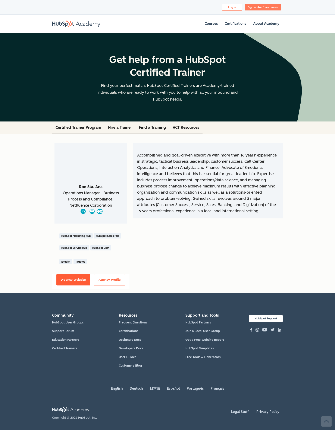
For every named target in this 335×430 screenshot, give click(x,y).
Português (195, 388)
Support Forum (63, 331)
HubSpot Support (266, 318)
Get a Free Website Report (204, 340)
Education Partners (65, 340)
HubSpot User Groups (68, 322)
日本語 (155, 388)
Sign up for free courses (263, 7)
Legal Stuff (240, 412)
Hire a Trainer (120, 127)
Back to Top (326, 421)
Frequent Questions (133, 322)
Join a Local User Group (202, 331)
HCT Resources (186, 127)
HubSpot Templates (199, 348)
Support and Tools (202, 315)
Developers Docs (131, 348)
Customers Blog (130, 365)
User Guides (127, 357)
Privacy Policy (267, 412)
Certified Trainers (64, 348)
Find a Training (152, 127)
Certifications (128, 331)
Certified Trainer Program (78, 127)
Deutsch (136, 388)
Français (217, 388)
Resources (128, 315)
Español (173, 388)
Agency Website (73, 280)
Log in (232, 7)
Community (63, 315)
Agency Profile (109, 280)
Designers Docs (130, 340)
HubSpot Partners (198, 322)
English (117, 388)
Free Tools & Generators (203, 357)
